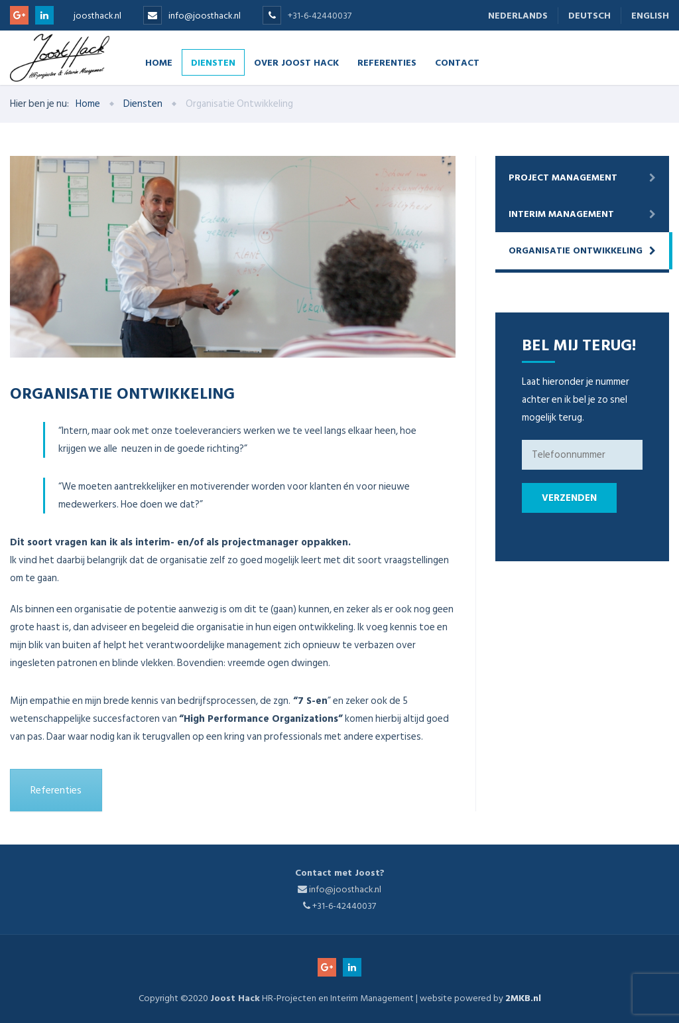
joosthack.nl (97, 15)
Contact (457, 62)
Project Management (563, 177)
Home (158, 62)
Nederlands (518, 15)
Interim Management (561, 214)
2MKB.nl (523, 998)
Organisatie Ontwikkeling (576, 250)
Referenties (386, 62)
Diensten (213, 62)
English (650, 15)
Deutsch (589, 15)
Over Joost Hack (296, 62)
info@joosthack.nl (204, 15)
